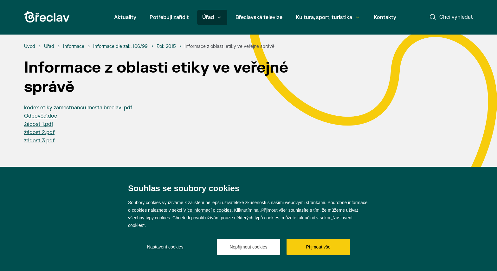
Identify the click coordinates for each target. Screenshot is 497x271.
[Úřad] (49, 46)
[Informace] (73, 46)
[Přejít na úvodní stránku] (46, 17)
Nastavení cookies (165, 246)
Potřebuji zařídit (169, 17)
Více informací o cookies (207, 210)
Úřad (211, 17)
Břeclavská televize (259, 17)
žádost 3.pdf (39, 141)
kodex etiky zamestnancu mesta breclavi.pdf (78, 108)
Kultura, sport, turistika (327, 17)
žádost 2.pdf (39, 132)
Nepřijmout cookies (248, 246)
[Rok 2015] (166, 46)
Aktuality (125, 17)
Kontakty (385, 17)
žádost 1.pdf (38, 124)
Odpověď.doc (40, 116)
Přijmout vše (318, 246)
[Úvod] (29, 46)
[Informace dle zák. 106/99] (120, 46)
